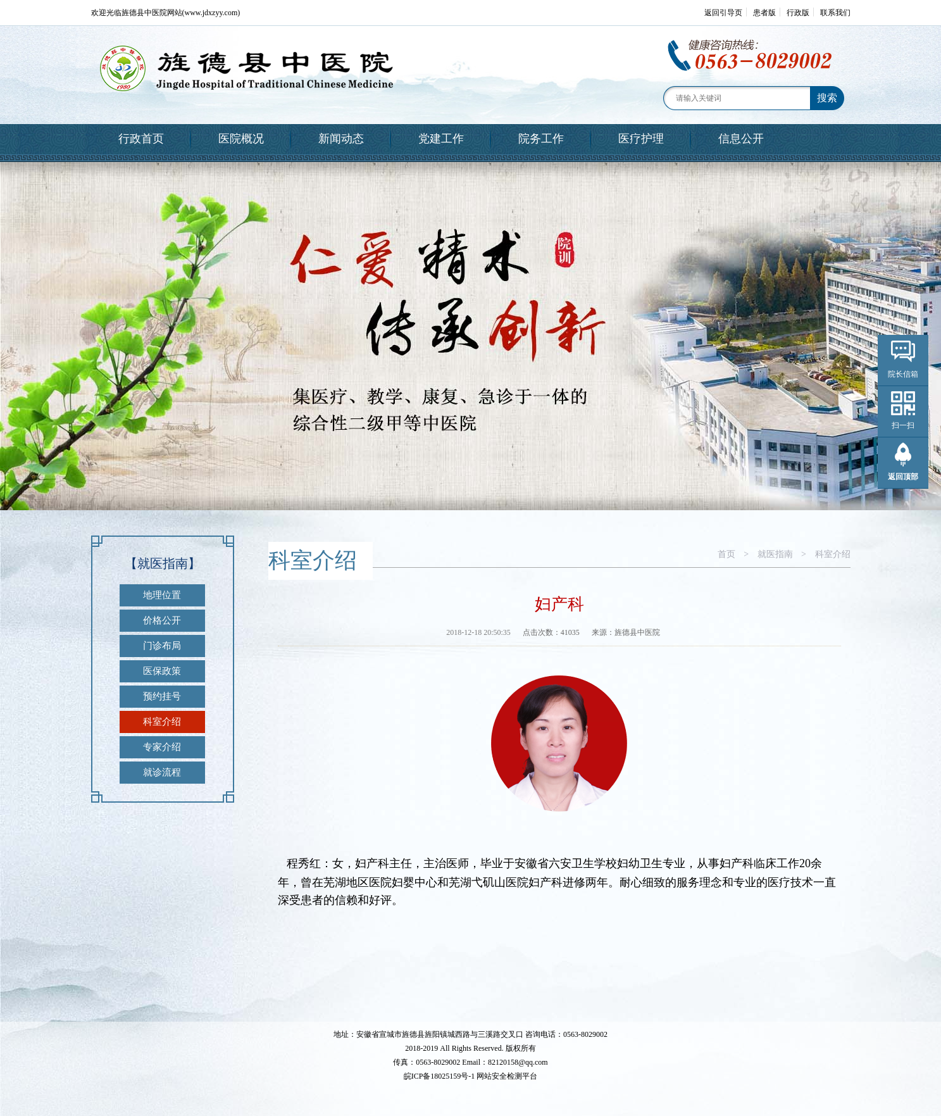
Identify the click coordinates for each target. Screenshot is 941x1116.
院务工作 (541, 138)
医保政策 (162, 671)
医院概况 (241, 138)
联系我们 (835, 12)
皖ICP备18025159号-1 (439, 1076)
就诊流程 (162, 772)
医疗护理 (641, 138)
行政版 (798, 12)
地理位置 (162, 595)
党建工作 (441, 138)
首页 (726, 554)
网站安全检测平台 (507, 1076)
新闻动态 (341, 138)
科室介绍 (162, 722)
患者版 (764, 12)
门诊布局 (162, 646)
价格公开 (162, 620)
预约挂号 (162, 696)
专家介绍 (162, 747)
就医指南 (775, 554)
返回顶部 (903, 476)
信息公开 (741, 138)
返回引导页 (723, 12)
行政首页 (141, 138)
